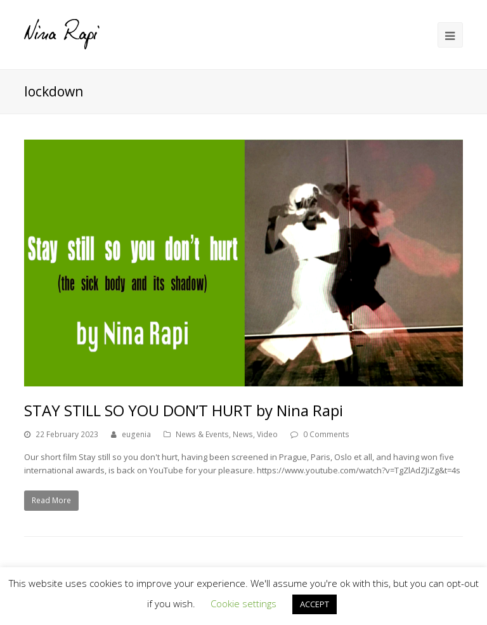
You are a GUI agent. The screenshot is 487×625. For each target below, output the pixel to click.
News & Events (202, 434)
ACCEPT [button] (314, 604)
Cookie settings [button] (243, 603)
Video (267, 434)
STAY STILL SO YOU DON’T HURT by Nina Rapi (183, 410)
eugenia (136, 434)
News (243, 434)
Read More (51, 500)
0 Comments (326, 434)
